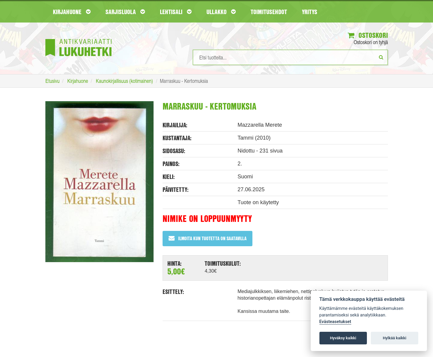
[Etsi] (381, 57)
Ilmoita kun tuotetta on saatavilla (207, 238)
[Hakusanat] (290, 57)
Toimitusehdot (269, 11)
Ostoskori (368, 35)
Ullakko (221, 11)
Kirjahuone (71, 11)
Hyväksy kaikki (343, 338)
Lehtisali (175, 11)
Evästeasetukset (335, 321)
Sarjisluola (125, 11)
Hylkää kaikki (394, 338)
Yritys (309, 11)
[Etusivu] (78, 38)
